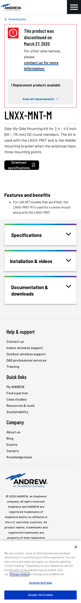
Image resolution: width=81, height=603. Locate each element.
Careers (12, 451)
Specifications (31, 235)
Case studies (16, 399)
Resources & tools (20, 405)
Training (12, 366)
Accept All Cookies (40, 595)
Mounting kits (17, 19)
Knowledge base (19, 457)
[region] (40, 572)
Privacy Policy (19, 574)
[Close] (76, 547)
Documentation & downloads (41, 290)
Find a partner (17, 393)
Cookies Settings (40, 582)
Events (11, 444)
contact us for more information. (41, 65)
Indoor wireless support (24, 348)
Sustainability (17, 412)
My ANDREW (15, 387)
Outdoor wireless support (26, 354)
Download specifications (21, 165)
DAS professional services (26, 360)
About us (13, 432)
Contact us (15, 341)
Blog (9, 438)
